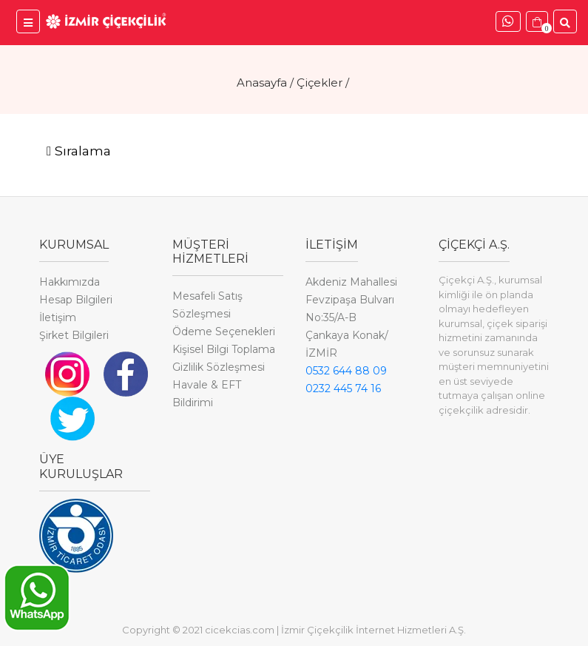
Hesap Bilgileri (75, 299)
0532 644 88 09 (346, 370)
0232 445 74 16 (343, 388)
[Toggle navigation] (79, 151)
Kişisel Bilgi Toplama (223, 349)
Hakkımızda (69, 282)
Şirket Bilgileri (74, 335)
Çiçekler (319, 82)
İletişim (57, 317)
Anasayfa (262, 82)
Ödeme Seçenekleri (223, 331)
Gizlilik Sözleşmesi (218, 367)
